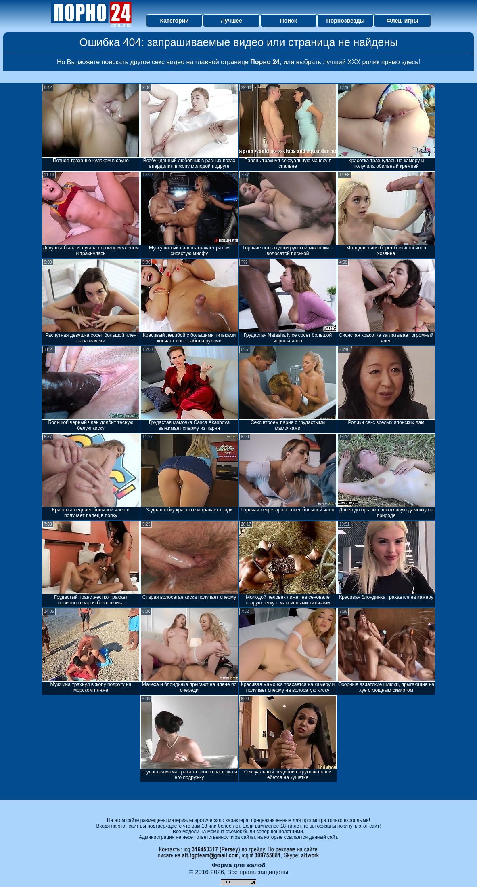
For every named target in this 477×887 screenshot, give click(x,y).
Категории (174, 20)
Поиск (288, 20)
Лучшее (231, 20)
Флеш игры (402, 20)
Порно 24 (265, 62)
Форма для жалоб (238, 865)
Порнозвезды (345, 20)
